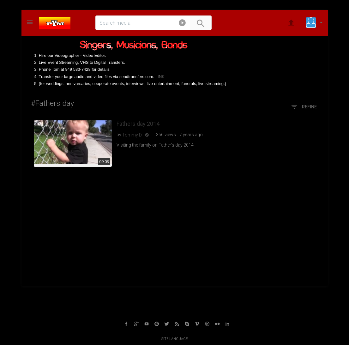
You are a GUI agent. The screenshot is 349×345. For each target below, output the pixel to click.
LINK (160, 76)
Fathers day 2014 (138, 123)
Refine (304, 107)
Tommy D (132, 134)
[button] (182, 24)
